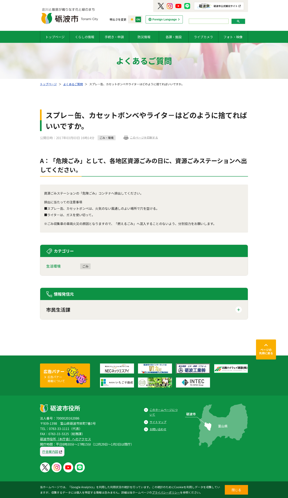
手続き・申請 (114, 36)
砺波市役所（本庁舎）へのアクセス (65, 439)
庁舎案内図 (50, 451)
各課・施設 (174, 36)
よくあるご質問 (73, 84)
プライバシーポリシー (166, 492)
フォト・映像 (233, 36)
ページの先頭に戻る (266, 351)
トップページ (55, 36)
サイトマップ (158, 422)
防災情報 (144, 36)
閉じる (236, 489)
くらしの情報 (84, 36)
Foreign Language (164, 19)
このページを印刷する (144, 138)
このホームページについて (164, 412)
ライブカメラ (203, 36)
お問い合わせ (158, 429)
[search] (208, 21)
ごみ (85, 266)
